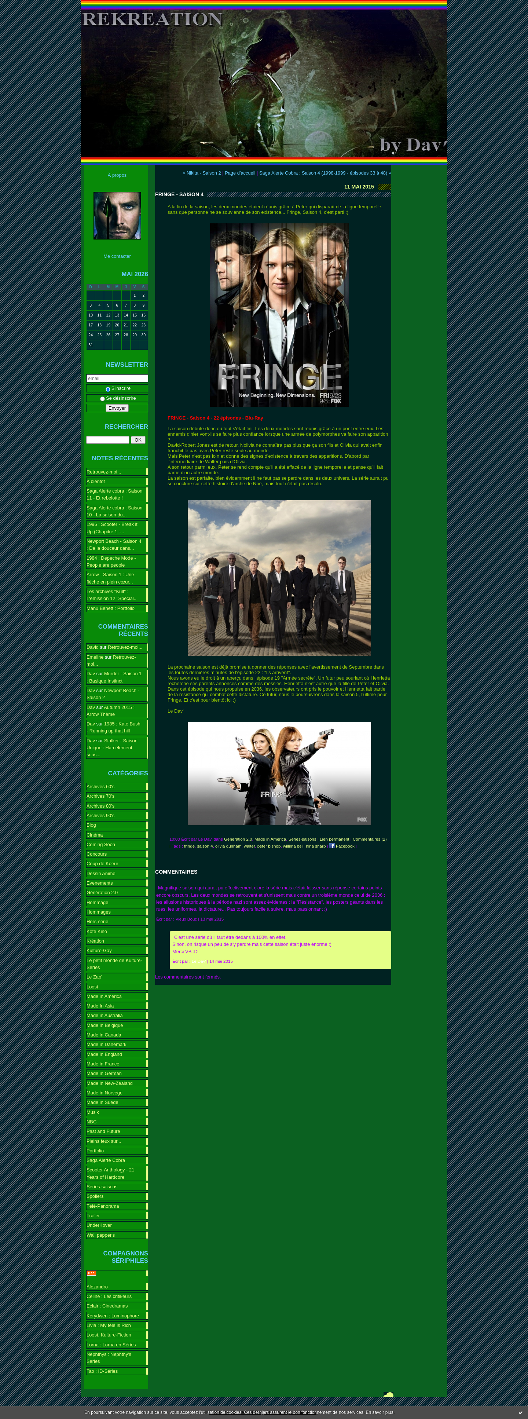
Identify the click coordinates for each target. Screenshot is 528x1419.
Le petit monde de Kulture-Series (114, 964)
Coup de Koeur (102, 863)
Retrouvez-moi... (104, 472)
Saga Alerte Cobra (106, 1160)
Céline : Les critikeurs (109, 1296)
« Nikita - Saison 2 (202, 173)
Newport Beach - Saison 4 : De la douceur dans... (114, 544)
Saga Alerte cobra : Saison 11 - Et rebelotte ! (114, 494)
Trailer (93, 1215)
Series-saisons (102, 1186)
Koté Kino (97, 931)
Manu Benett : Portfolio (111, 608)
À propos (117, 175)
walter (249, 846)
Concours (97, 854)
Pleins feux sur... (104, 1141)
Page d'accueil (240, 173)
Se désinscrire (118, 398)
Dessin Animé (101, 873)
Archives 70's (100, 796)
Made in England (104, 1054)
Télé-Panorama (103, 1206)
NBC (91, 1121)
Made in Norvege (104, 1093)
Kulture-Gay (99, 950)
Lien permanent (334, 839)
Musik (93, 1112)
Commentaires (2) (370, 839)
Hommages (99, 912)
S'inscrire (118, 388)
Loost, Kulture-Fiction (109, 1335)
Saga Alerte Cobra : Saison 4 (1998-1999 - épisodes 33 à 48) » (325, 173)
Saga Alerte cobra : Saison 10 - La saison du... (114, 511)
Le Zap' (94, 977)
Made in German (104, 1073)
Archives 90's (100, 815)
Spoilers (95, 1196)
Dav (91, 673)
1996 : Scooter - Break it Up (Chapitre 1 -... (112, 528)
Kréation (95, 941)
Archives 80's (100, 806)
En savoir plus (379, 1412)
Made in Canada (104, 1035)
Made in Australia (105, 1015)
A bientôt (96, 481)
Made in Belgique (105, 1025)
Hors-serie (97, 921)
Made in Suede (102, 1102)
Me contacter (117, 256)
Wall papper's (101, 1235)
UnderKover (99, 1225)
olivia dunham (228, 846)
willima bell (293, 846)
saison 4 (205, 846)
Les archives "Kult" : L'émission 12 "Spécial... (112, 595)
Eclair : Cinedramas (107, 1306)
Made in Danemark (106, 1044)
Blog (91, 825)
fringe (189, 846)
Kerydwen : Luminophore (113, 1316)
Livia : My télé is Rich (109, 1325)
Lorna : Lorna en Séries (111, 1344)
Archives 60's (100, 786)
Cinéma (95, 835)
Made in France (103, 1064)
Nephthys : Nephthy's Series (109, 1358)
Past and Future (103, 1131)
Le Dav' (199, 961)
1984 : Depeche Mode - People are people (111, 561)
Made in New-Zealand (110, 1083)
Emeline (95, 657)
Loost (92, 987)
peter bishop (269, 846)
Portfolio (95, 1150)
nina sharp (316, 846)
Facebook (342, 846)
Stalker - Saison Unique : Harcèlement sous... (112, 748)
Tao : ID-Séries (102, 1371)
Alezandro (97, 1287)
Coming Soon (101, 844)
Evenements (100, 883)
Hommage (97, 902)
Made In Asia (100, 1006)
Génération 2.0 (102, 892)
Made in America (104, 996)
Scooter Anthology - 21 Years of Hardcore (110, 1173)
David (93, 647)
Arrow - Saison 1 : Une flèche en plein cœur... (110, 578)
